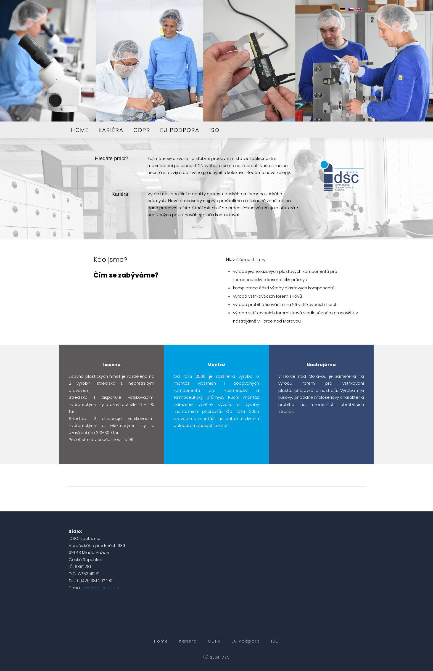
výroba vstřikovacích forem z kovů (267, 296)
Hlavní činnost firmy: (246, 259)
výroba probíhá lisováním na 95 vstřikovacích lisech (285, 304)
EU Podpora (179, 130)
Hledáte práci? (111, 158)
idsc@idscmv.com (102, 588)
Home (80, 130)
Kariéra (111, 130)
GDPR (141, 130)
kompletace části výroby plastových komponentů (284, 288)
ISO (214, 130)
